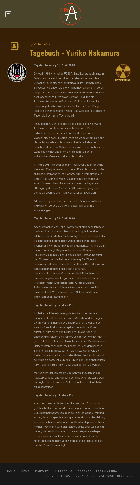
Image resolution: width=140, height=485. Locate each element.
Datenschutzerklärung (97, 471)
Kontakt (42, 471)
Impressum (63, 471)
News (25, 471)
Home (11, 471)
